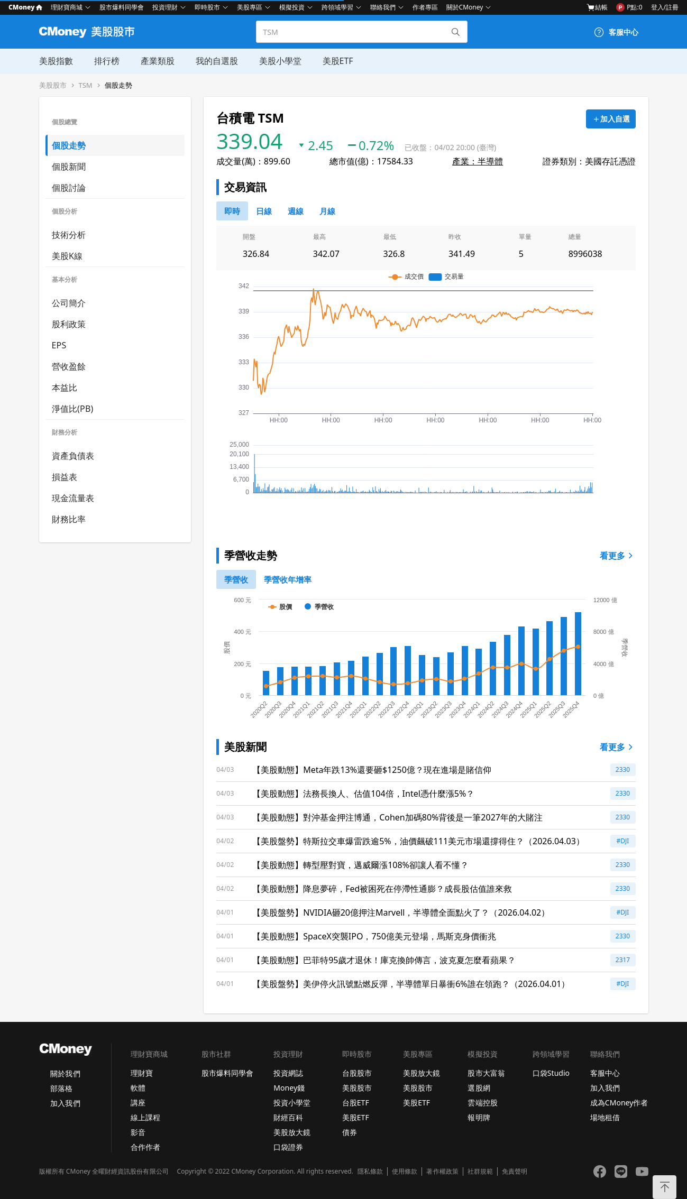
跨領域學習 (337, 7)
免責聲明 (514, 1171)
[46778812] (296, 210)
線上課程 (145, 1117)
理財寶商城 (67, 7)
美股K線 (67, 256)
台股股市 (357, 1073)
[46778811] (264, 210)
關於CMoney (464, 7)
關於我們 (65, 1073)
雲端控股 (482, 1102)
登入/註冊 (665, 7)
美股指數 (56, 61)
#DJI (623, 840)
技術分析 (69, 235)
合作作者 (145, 1147)
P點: (629, 7)
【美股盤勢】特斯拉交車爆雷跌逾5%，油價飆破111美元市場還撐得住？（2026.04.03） (418, 841)
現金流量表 (73, 498)
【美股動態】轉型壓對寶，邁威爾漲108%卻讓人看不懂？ (360, 865)
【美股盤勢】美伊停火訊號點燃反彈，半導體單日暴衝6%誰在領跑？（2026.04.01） (411, 984)
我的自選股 (217, 61)
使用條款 (404, 1171)
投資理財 (165, 7)
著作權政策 (442, 1171)
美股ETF (338, 61)
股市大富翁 (486, 1073)
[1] (287, 579)
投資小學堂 (291, 1102)
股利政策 (69, 324)
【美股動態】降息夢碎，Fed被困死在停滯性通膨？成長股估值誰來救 (382, 888)
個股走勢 (118, 85)
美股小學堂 (280, 61)
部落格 (61, 1088)
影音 (138, 1132)
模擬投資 (292, 7)
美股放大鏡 (291, 1132)
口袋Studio (551, 1073)
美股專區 (249, 7)
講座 (138, 1102)
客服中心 (605, 1073)
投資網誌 (288, 1073)
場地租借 (605, 1117)
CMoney (25, 7)
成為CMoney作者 (619, 1102)
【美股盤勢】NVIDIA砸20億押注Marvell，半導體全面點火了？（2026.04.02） (400, 912)
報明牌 (479, 1117)
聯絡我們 (383, 7)
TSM (86, 85)
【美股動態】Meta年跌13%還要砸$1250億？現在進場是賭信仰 (371, 770)
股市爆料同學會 (121, 7)
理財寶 (142, 1073)
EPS (59, 345)
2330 (623, 769)
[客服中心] (616, 32)
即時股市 (207, 7)
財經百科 (288, 1117)
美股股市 (53, 85)
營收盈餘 (69, 366)
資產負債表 (73, 456)
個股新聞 (69, 166)
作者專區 (425, 7)
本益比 (65, 387)
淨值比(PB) (73, 408)
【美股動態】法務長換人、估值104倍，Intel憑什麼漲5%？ (363, 793)
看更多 (618, 555)
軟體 (138, 1088)
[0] (232, 210)
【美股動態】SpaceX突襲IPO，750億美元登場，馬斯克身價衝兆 (374, 936)
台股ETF (355, 1102)
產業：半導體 (477, 161)
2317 (623, 959)
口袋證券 (288, 1147)
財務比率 (69, 519)
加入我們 (65, 1103)
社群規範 (480, 1171)
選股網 (479, 1088)
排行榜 (107, 61)
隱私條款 (370, 1171)
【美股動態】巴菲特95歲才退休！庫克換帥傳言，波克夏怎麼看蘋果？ (384, 960)
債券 (349, 1132)
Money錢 (289, 1088)
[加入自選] (611, 118)
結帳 (597, 7)
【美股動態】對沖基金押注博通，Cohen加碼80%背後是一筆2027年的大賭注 (397, 817)
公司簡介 (69, 303)
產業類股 (158, 61)
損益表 (65, 477)
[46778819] (327, 210)
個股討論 (69, 187)
